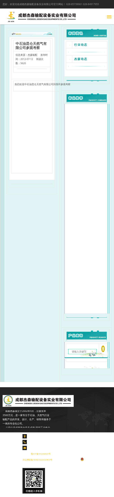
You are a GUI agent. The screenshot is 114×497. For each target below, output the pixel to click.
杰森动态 (80, 58)
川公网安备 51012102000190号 (37, 459)
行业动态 (80, 44)
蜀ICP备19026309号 (41, 454)
